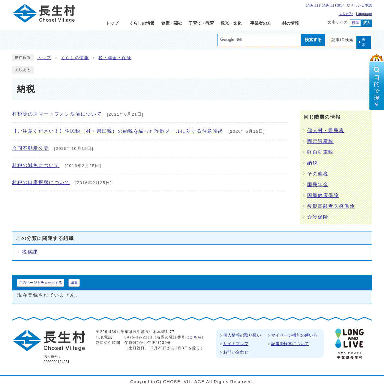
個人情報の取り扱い (242, 335)
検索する (313, 39)
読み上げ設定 (333, 5)
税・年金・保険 (114, 58)
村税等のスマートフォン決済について (57, 114)
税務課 (30, 251)
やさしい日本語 (359, 5)
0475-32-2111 (138, 337)
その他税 (317, 173)
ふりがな (346, 14)
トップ (44, 58)
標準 (355, 23)
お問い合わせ (235, 352)
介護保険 (317, 217)
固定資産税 (320, 141)
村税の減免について (35, 165)
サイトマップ (235, 343)
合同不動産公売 (30, 148)
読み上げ (313, 5)
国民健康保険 (323, 195)
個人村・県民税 (325, 130)
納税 (312, 162)
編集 (74, 282)
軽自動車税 (320, 152)
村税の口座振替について (41, 182)
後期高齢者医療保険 (331, 206)
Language (364, 14)
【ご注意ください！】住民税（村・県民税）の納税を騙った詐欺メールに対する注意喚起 (117, 131)
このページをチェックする (40, 282)
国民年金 (317, 184)
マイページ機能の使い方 (294, 335)
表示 (364, 42)
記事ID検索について (290, 343)
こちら (195, 337)
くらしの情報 (75, 58)
